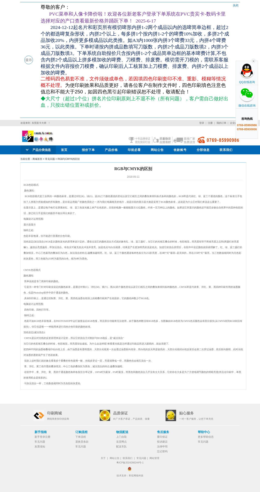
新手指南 (41, 432)
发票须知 (40, 446)
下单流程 (80, 436)
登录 (201, 123)
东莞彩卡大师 (39, 123)
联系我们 (226, 150)
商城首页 (37, 159)
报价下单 (88, 150)
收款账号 (180, 150)
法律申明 (162, 446)
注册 (210, 123)
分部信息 (203, 150)
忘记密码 (162, 451)
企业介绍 (235, 123)
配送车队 (121, 446)
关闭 (235, 5)
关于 (103, 458)
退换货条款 (82, 441)
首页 (64, 150)
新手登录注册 (42, 436)
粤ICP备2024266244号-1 (129, 462)
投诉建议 (162, 441)
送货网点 (121, 441)
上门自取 (121, 436)
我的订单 (221, 123)
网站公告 (157, 150)
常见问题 (50, 159)
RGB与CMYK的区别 (68, 159)
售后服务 (163, 432)
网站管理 (154, 458)
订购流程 (81, 432)
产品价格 (111, 150)
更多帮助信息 (206, 436)
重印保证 (162, 436)
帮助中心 (204, 432)
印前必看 (134, 150)
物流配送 (122, 432)
